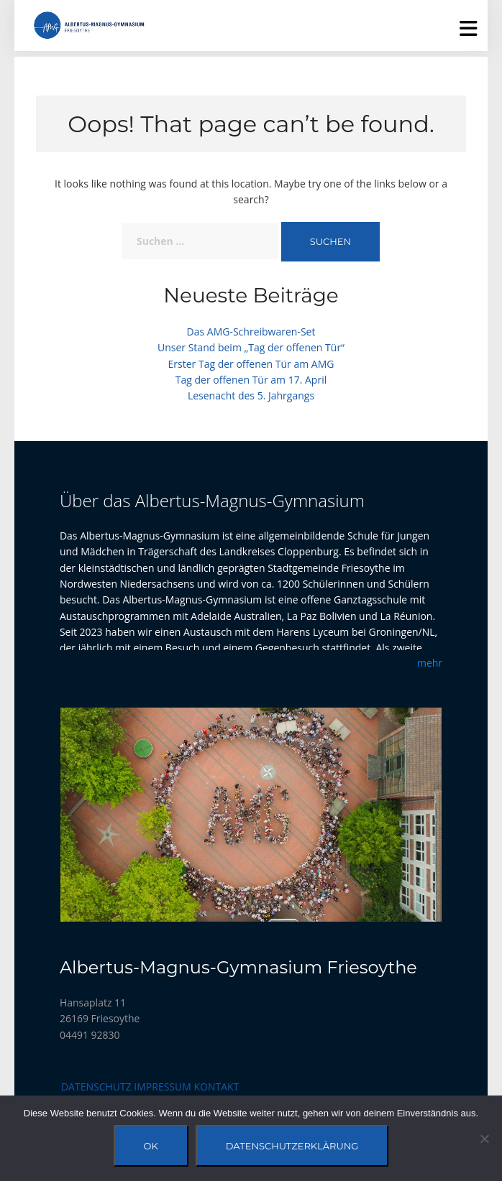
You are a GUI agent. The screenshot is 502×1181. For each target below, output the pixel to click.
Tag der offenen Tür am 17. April (251, 379)
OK (151, 1146)
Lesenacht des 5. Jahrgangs (251, 395)
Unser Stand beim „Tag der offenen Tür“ (251, 347)
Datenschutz (96, 1086)
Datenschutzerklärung (292, 1146)
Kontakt (216, 1086)
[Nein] (484, 1138)
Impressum (162, 1086)
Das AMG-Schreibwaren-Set (251, 331)
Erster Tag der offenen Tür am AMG (251, 364)
